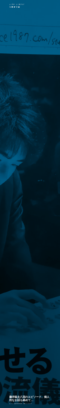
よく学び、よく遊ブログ (16, 4)
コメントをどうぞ (28, 403)
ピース (12, 403)
